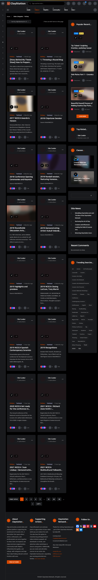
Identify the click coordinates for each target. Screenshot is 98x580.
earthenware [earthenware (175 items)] (75, 305)
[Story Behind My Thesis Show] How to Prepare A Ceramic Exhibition (20, 62)
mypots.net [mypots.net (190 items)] (75, 319)
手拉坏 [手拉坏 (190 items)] (85, 345)
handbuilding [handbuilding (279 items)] (82, 308)
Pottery (12, 56)
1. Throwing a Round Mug (51, 60)
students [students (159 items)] (83, 330)
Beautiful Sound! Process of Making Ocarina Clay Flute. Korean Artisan (81, 105)
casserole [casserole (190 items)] (74, 272)
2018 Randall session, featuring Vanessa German (50, 179)
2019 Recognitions (48, 347)
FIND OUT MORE (14, 562)
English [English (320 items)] (84, 305)
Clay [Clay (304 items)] (88, 294)
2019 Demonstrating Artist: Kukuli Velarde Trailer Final (49, 230)
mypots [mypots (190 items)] (82, 316)
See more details (40, 558)
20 (54, 499)
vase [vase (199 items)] (73, 341)
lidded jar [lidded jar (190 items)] (74, 316)
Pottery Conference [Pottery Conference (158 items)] (77, 327)
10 (48, 499)
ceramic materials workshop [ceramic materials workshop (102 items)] (79, 290)
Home (8, 16)
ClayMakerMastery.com (60, 538)
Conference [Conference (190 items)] (75, 298)
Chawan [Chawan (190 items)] (82, 294)
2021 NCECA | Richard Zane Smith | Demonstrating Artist (50, 409)
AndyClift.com (57, 551)
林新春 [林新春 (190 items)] (74, 348)
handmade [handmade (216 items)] (75, 312)
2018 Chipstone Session (51, 118)
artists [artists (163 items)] (78, 269)
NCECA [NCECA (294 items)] (83, 319)
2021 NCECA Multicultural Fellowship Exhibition (51, 470)
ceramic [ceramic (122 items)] (82, 272)
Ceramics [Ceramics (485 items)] (74, 294)
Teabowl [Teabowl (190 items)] (74, 334)
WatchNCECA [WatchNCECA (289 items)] (81, 341)
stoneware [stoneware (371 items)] (75, 330)
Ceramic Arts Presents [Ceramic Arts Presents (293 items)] (78, 287)
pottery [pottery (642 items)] (81, 323)
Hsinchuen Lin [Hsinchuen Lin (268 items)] (84, 312)
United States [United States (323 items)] (83, 337)
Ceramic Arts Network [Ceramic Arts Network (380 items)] (78, 280)
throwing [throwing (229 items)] (74, 337)
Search (91, 195)
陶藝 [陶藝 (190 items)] (79, 348)
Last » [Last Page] (39, 504)
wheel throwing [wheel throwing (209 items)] (76, 345)
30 (59, 499)
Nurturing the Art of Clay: (82, 221)
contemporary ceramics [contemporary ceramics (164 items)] (78, 301)
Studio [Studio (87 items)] (90, 330)
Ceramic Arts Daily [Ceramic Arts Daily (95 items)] (77, 276)
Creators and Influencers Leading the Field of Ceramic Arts (83, 227)
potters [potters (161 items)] (74, 323)
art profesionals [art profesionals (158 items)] (87, 269)
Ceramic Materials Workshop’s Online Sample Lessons (80, 165)
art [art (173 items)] (73, 269)
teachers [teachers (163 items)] (82, 334)
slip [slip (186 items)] (86, 327)
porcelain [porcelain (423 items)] (90, 319)
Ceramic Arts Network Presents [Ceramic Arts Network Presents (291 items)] (80, 283)
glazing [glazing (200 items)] (74, 308)
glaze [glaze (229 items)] (90, 305)
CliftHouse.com (57, 554)
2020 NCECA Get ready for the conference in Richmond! (20, 409)
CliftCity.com (56, 556)
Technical (19, 56)
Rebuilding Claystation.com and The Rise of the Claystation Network (84, 215)
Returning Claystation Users (83, 233)
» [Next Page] (32, 504)
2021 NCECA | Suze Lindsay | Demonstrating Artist (21, 470)
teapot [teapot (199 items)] (89, 334)
